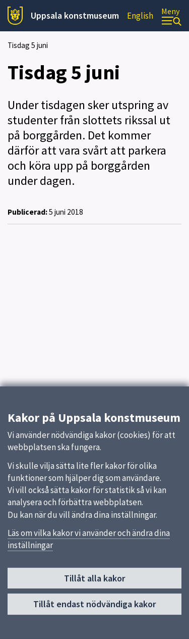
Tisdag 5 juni (28, 45)
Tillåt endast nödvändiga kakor (94, 607)
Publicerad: (27, 212)
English (140, 15)
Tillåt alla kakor (94, 581)
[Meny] (171, 16)
